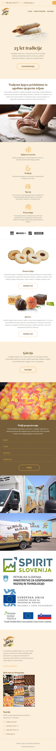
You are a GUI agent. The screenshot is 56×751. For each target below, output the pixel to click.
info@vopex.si (27, 3)
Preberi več (28, 286)
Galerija (50, 11)
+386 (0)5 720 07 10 (12, 730)
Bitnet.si (31, 747)
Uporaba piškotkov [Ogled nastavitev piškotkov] (10, 666)
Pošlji (29, 468)
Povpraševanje (28, 66)
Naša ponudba (39, 11)
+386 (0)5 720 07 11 (10, 3)
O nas (30, 11)
